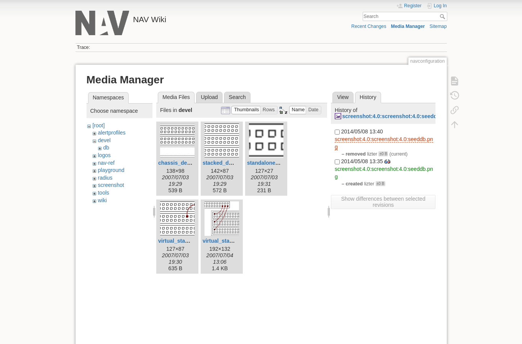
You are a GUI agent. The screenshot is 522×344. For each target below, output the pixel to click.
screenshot (111, 185)
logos (104, 155)
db (106, 147)
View (343, 97)
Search (443, 16)
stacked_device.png (228, 163)
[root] (98, 125)
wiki (102, 200)
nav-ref (106, 163)
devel (104, 140)
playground (111, 170)
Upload (209, 97)
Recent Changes (368, 26)
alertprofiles (111, 133)
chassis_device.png (183, 163)
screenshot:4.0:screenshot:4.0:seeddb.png (397, 116)
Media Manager (408, 26)
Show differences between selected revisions (383, 202)
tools (103, 193)
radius (105, 178)
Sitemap (438, 26)
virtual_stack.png (180, 241)
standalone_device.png (276, 163)
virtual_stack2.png (226, 241)
